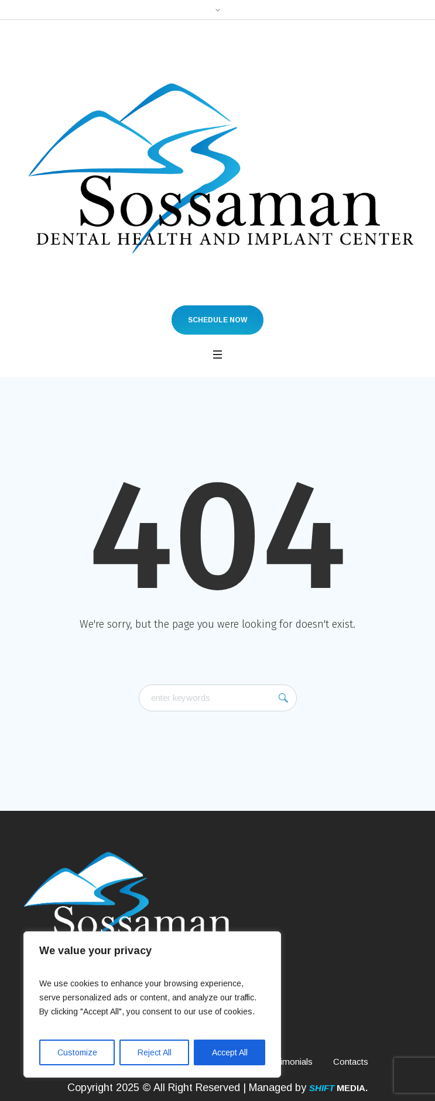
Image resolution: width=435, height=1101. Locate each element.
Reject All (155, 1052)
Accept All (230, 1052)
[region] (152, 1004)
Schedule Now (217, 320)
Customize (77, 1052)
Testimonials (288, 1061)
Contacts (350, 1061)
